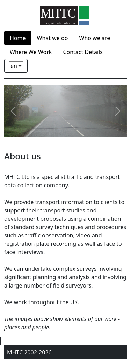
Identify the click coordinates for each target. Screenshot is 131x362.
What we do (52, 38)
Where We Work (31, 52)
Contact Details (82, 52)
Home (18, 38)
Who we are (94, 38)
